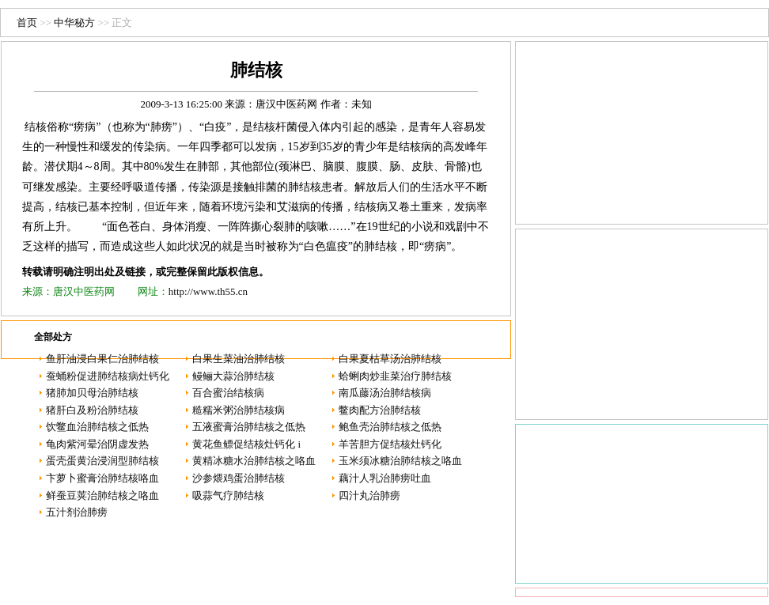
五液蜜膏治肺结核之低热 (248, 427)
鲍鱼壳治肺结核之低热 (390, 427)
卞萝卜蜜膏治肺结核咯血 (102, 478)
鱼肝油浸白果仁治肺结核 (102, 359)
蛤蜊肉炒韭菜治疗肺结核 (395, 376)
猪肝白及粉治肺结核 (92, 410)
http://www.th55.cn (208, 291)
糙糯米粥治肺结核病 (238, 410)
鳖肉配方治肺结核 (380, 410)
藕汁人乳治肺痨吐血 (385, 478)
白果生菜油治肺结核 (238, 359)
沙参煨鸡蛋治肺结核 (238, 478)
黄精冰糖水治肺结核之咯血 (254, 461)
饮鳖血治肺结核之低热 (97, 427)
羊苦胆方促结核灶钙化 (390, 444)
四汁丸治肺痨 (369, 495)
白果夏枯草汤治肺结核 (390, 359)
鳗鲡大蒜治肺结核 (233, 376)
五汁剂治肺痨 (77, 512)
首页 (27, 22)
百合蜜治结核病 (228, 393)
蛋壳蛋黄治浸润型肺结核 (102, 461)
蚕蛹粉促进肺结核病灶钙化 (107, 376)
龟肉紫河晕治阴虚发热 (97, 444)
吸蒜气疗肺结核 (228, 495)
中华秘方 (74, 22)
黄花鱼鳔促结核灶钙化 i (246, 444)
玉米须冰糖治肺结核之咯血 (400, 461)
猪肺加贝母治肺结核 (92, 393)
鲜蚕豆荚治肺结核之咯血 (102, 495)
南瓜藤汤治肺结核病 (385, 393)
